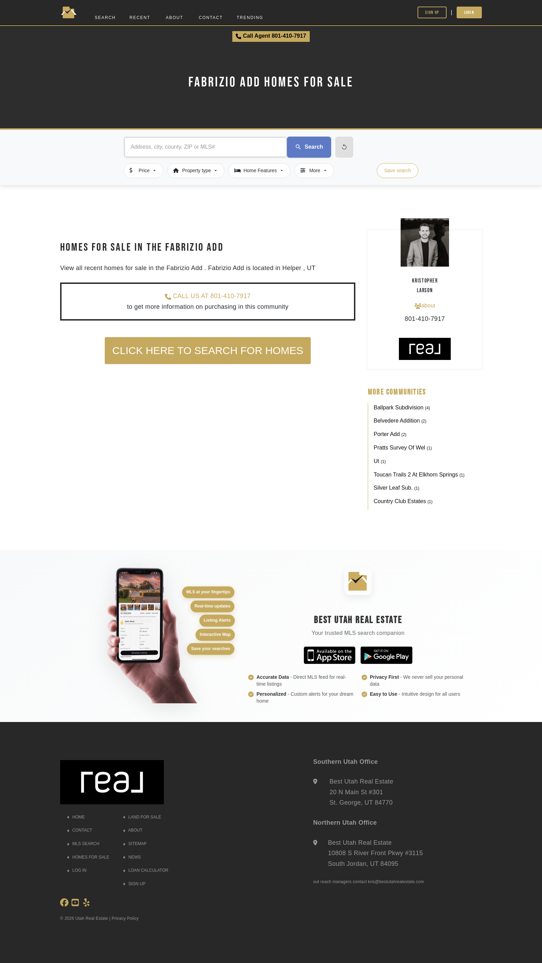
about (424, 306)
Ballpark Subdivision (402, 407)
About (174, 17)
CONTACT (79, 830)
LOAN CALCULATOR (145, 870)
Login (469, 12)
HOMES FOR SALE (88, 857)
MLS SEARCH (83, 843)
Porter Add (390, 434)
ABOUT (132, 830)
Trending (250, 17)
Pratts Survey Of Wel (403, 448)
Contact (211, 17)
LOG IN (76, 870)
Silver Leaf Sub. (396, 488)
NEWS (132, 857)
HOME (76, 817)
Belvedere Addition (400, 421)
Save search (397, 170)
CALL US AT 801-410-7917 (208, 296)
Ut (380, 461)
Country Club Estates (403, 501)
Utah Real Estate (91, 918)
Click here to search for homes (207, 350)
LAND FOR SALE (142, 817)
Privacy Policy (125, 918)
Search (105, 17)
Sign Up (432, 12)
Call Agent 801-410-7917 (271, 36)
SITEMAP (135, 843)
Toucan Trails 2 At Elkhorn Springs (419, 475)
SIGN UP (134, 883)
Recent (140, 17)
